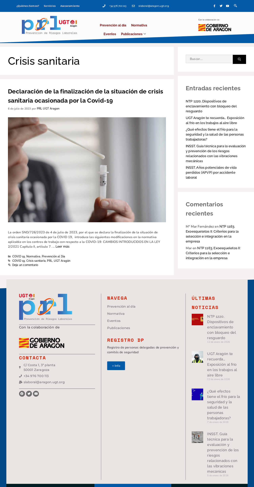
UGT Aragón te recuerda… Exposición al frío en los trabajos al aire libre (207, 353)
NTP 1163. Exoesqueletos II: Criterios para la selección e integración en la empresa (213, 246)
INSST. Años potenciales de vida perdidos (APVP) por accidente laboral (211, 165)
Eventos (145, 21)
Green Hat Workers (226, 479)
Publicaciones (167, 20)
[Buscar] (239, 52)
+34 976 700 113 (137, 5)
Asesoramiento (70, 4)
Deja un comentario (25, 257)
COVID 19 (18, 249)
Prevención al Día (53, 249)
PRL (49, 253)
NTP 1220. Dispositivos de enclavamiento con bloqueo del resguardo (211, 99)
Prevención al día (101, 21)
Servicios (49, 4)
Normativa (127, 21)
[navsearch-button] (240, 5)
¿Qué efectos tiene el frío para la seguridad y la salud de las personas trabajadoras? (215, 127)
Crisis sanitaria (36, 253)
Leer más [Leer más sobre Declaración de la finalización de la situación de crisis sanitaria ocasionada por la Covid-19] (63, 239)
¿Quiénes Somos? (27, 4)
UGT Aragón (62, 253)
